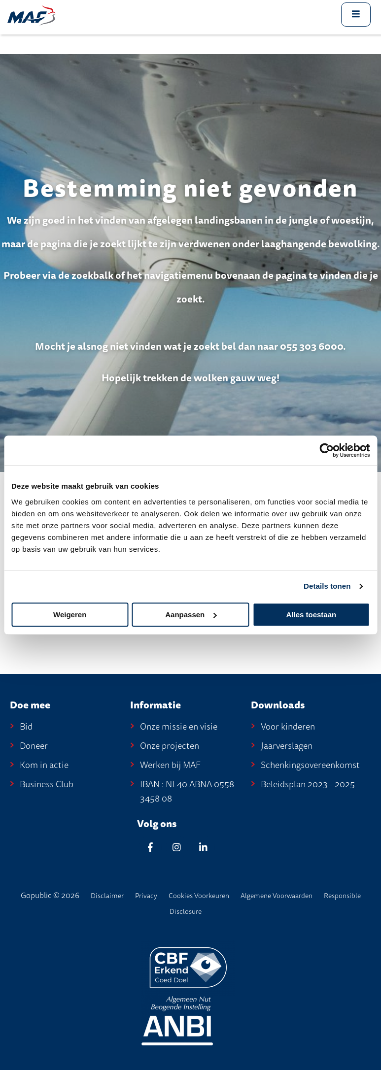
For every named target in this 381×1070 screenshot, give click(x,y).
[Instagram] (177, 847)
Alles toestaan (311, 614)
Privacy (146, 896)
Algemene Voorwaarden (276, 896)
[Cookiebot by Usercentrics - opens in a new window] (326, 450)
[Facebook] (150, 847)
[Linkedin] (203, 847)
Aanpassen (190, 614)
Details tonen (327, 586)
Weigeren (69, 614)
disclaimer (107, 896)
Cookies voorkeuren (199, 896)
